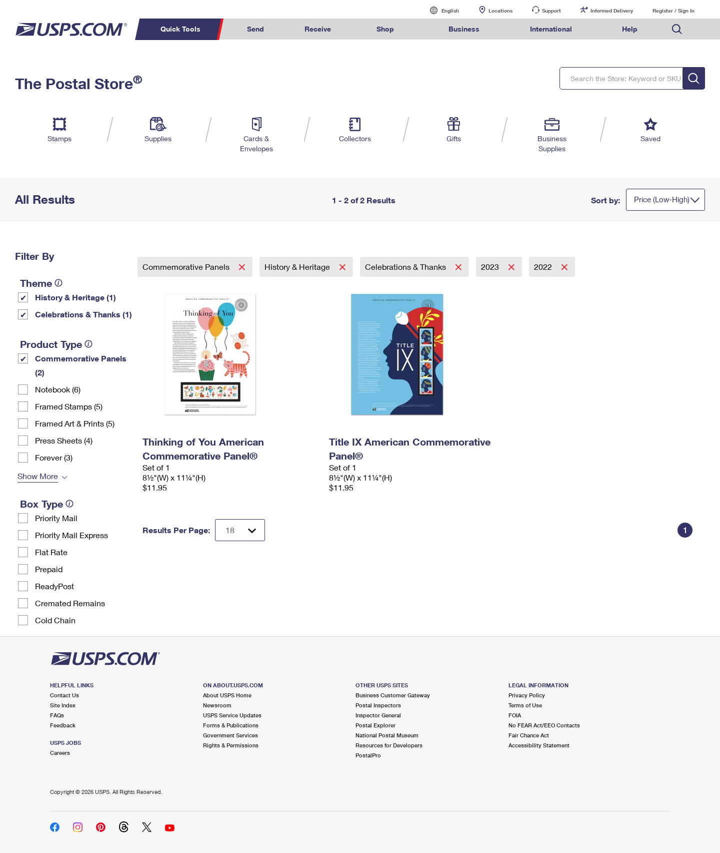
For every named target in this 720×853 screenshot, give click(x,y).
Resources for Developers (389, 745)
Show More (38, 476)
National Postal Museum (387, 735)
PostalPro (368, 755)
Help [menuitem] (630, 29)
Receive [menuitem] (317, 29)
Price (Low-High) (662, 199)
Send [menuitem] (255, 29)
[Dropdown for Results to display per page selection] (240, 530)
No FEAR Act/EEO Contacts (544, 725)
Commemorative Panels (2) (80, 365)
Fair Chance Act (528, 735)
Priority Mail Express (71, 535)
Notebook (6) (57, 389)
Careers (60, 752)
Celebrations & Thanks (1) (83, 314)
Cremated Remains (70, 603)
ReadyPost (54, 586)
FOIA (514, 715)
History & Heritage (298, 266)
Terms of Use (525, 705)
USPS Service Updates (232, 715)
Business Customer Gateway (393, 695)
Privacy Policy (526, 695)
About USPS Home (227, 695)
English (440, 10)
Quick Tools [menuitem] (180, 29)
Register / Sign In (673, 11)
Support (551, 11)
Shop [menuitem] (385, 29)
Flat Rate (51, 552)
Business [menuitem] (464, 29)
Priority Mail (56, 518)
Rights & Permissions (230, 745)
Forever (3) (53, 457)
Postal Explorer (376, 725)
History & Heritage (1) (75, 297)
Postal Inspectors (378, 705)
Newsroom (217, 705)
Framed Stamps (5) (68, 406)
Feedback (63, 725)
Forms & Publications (230, 725)
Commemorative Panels (187, 266)
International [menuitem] (551, 29)
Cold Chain (55, 620)
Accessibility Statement (539, 745)
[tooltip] (58, 283)
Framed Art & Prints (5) (74, 423)
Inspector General (378, 715)
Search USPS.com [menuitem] (677, 29)
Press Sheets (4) (63, 440)
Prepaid (48, 569)
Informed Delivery (611, 11)
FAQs (57, 715)
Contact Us (64, 695)
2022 (544, 266)
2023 (491, 266)
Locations (500, 11)
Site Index (63, 705)
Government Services (230, 735)
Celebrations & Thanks (406, 266)
